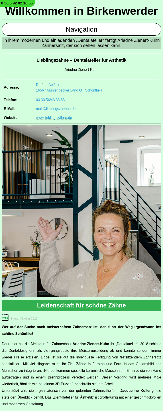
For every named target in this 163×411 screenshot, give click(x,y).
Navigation (81, 29)
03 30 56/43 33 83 (50, 100)
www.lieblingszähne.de (54, 118)
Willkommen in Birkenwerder (81, 11)
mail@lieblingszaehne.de (56, 109)
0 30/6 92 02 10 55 (17, 3)
